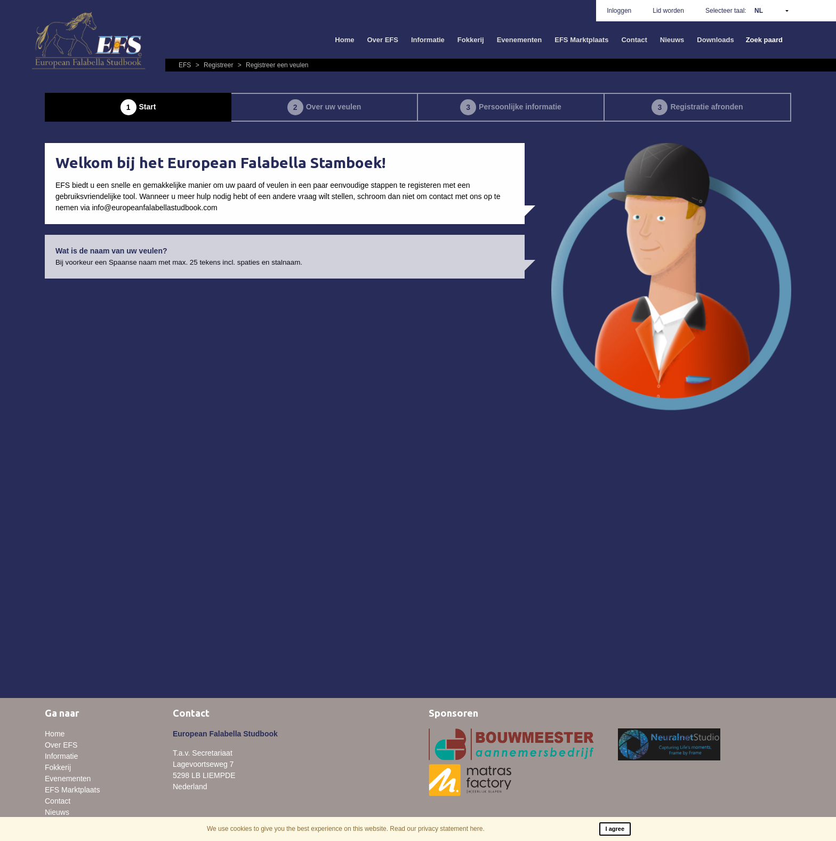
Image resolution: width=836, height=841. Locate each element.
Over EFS (382, 40)
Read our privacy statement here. (437, 828)
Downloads (715, 40)
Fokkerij (470, 40)
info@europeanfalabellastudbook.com (154, 207)
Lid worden (668, 10)
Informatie (428, 40)
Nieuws (672, 40)
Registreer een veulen (272, 65)
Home (344, 40)
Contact (634, 40)
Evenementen (519, 40)
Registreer (214, 65)
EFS (186, 65)
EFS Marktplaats (581, 40)
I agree (615, 829)
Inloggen (619, 10)
